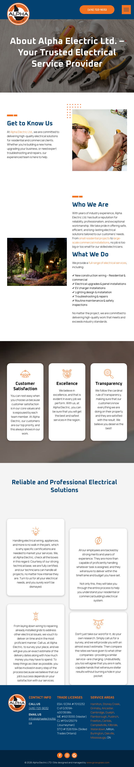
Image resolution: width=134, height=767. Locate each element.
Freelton (96, 721)
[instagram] (67, 756)
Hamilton (96, 704)
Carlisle (106, 721)
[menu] (126, 9)
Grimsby (95, 708)
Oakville (109, 733)
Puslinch (113, 716)
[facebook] (59, 756)
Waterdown (98, 729)
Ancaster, (108, 708)
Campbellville (99, 725)
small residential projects (94, 238)
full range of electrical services (107, 263)
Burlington (97, 733)
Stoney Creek (111, 704)
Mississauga (98, 737)
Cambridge (97, 712)
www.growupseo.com (98, 762)
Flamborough (99, 716)
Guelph (109, 712)
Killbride (112, 725)
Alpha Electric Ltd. (21, 132)
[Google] (74, 756)
